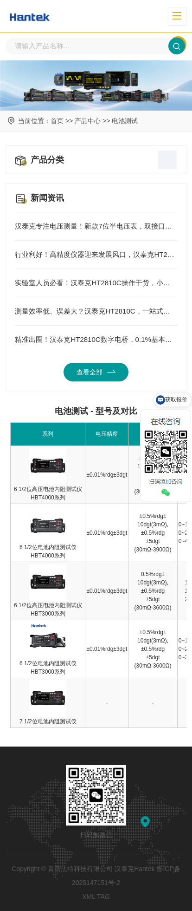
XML (88, 896)
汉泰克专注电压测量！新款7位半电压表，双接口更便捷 (96, 226)
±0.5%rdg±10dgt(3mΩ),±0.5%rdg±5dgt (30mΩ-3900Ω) (153, 533)
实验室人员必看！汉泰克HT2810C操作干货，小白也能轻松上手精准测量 (96, 283)
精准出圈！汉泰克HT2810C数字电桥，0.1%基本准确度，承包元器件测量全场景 (96, 339)
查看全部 (96, 372)
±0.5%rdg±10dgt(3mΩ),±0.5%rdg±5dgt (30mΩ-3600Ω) (153, 649)
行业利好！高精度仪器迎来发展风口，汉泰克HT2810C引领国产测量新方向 (96, 254)
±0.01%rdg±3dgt (106, 475)
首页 (57, 121)
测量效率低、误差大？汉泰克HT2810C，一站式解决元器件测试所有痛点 (96, 311)
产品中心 (88, 121)
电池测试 (125, 121)
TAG (103, 896)
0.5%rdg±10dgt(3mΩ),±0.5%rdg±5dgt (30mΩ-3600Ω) (153, 591)
